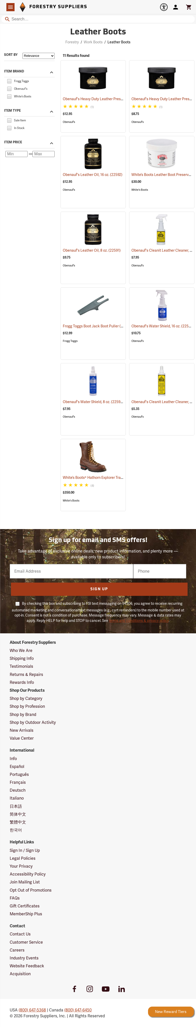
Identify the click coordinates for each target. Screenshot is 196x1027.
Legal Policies (22, 858)
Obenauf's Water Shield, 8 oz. (93, 401)
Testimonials (21, 666)
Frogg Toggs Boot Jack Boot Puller (97, 326)
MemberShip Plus (26, 914)
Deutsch (18, 790)
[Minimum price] (16, 154)
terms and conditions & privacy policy (139, 620)
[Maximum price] (43, 154)
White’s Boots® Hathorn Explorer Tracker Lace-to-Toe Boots (117, 477)
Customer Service (26, 942)
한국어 (16, 830)
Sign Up (99, 589)
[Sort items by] (38, 56)
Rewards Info (22, 682)
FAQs (15, 898)
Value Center (22, 738)
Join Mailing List (25, 882)
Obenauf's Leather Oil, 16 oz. (92, 174)
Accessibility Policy (28, 874)
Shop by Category (26, 698)
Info (13, 758)
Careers (17, 950)
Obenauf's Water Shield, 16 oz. (162, 326)
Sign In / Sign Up (25, 850)
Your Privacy (21, 866)
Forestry (72, 42)
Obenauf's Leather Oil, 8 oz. (92, 250)
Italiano (17, 798)
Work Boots (93, 42)
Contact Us (20, 934)
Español (17, 766)
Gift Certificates (25, 906)
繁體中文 (18, 822)
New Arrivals (21, 730)
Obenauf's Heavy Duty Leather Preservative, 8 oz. (109, 99)
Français (18, 782)
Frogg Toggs (70, 341)
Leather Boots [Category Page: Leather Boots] (98, 32)
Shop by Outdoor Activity (33, 722)
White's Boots (139, 189)
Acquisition (20, 974)
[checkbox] (9, 80)
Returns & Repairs (26, 674)
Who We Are (21, 650)
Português (19, 774)
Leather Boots (118, 42)
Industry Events (24, 958)
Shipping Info (22, 658)
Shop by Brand (23, 714)
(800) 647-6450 (78, 1010)
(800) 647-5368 (32, 1010)
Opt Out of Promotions (31, 890)
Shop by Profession (27, 706)
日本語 (16, 806)
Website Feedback (27, 966)
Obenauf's (69, 122)
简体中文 (18, 814)
